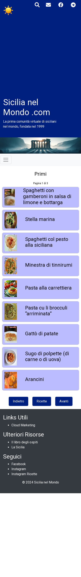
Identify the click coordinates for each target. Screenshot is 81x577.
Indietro (18, 401)
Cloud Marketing (23, 425)
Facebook (18, 464)
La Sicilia (18, 447)
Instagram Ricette (24, 474)
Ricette (42, 401)
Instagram (18, 469)
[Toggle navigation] (6, 160)
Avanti (63, 401)
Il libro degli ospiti (24, 442)
